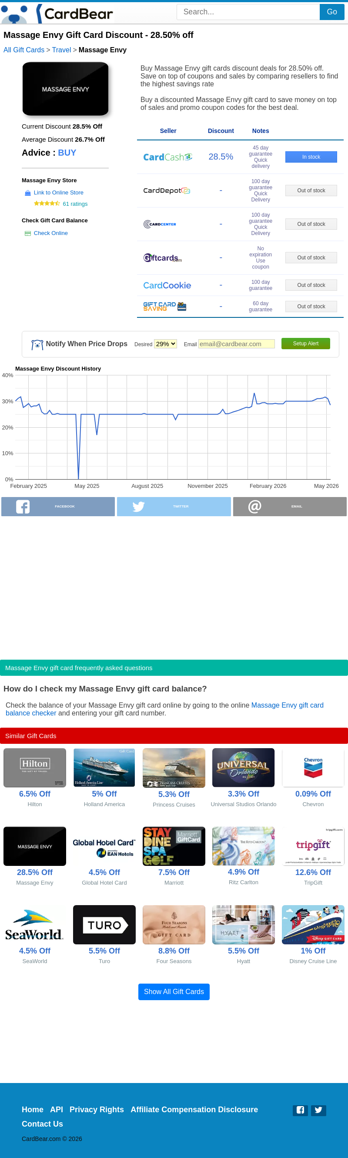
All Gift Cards (23, 50)
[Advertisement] (174, 585)
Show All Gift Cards (174, 991)
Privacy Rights (97, 1109)
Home (33, 1109)
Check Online (51, 233)
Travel (61, 50)
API (56, 1109)
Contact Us (42, 1124)
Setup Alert (306, 344)
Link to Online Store (59, 192)
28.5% (221, 156)
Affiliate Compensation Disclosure (194, 1109)
